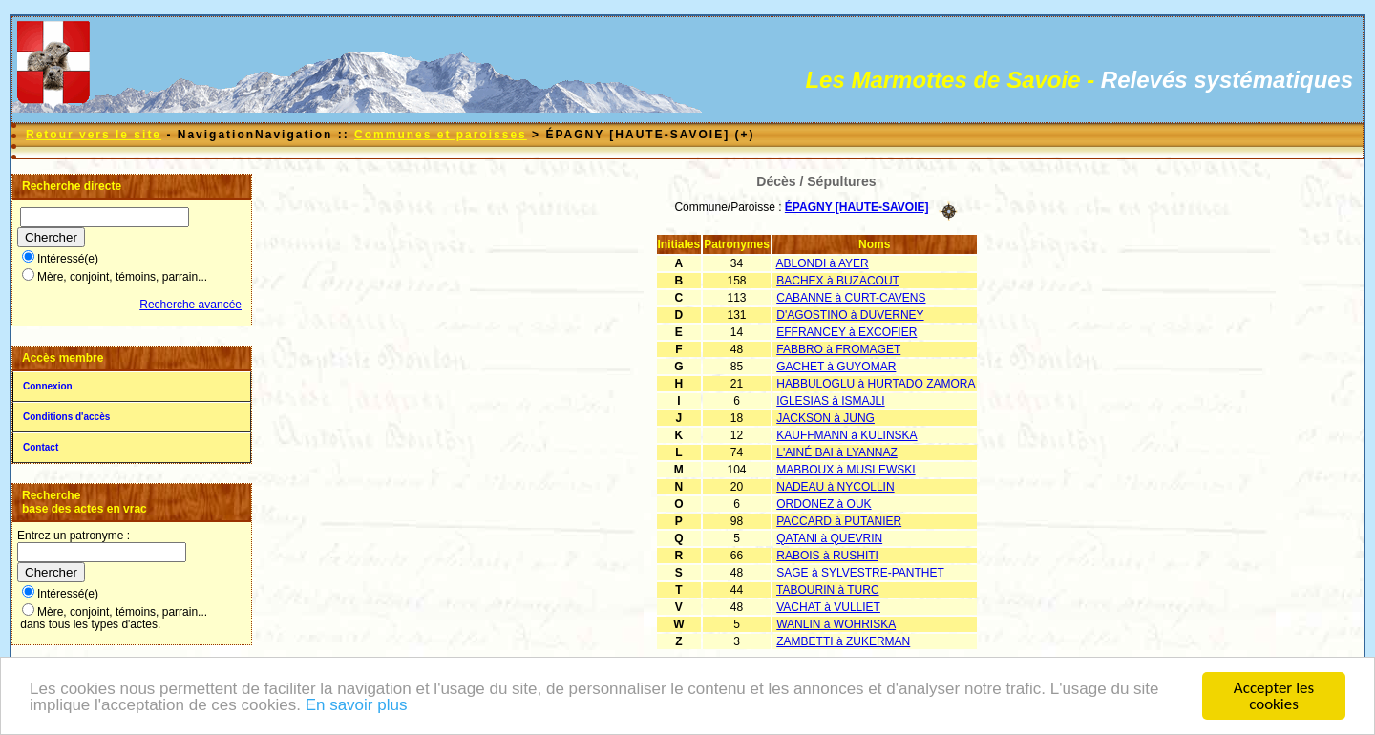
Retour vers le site (93, 134)
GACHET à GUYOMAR (836, 366)
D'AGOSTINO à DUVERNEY (849, 315)
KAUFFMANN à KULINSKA (846, 435)
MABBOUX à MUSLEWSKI (845, 469)
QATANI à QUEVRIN (829, 538)
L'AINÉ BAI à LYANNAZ (837, 452)
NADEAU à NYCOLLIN (835, 487)
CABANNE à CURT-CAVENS (850, 297)
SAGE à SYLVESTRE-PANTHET (860, 572)
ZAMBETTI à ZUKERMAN (843, 641)
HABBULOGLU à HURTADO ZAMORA (875, 383)
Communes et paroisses (440, 134)
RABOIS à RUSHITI (827, 555)
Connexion (48, 386)
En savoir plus (357, 706)
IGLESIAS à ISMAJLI (830, 401)
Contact (40, 447)
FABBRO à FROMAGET (838, 349)
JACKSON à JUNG (825, 418)
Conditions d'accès (66, 416)
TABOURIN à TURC (827, 590)
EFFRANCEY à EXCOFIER (846, 332)
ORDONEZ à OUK (823, 504)
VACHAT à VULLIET (828, 607)
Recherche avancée (190, 304)
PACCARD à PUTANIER (838, 521)
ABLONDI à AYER (822, 263)
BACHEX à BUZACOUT (837, 280)
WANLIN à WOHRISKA (836, 624)
